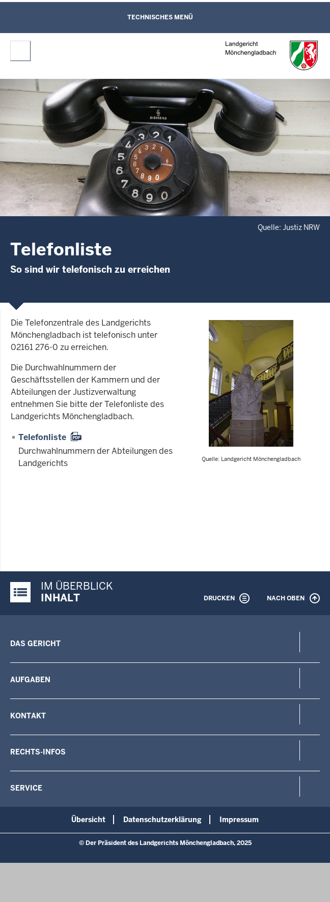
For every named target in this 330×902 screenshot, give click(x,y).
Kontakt (28, 715)
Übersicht (88, 819)
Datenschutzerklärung (162, 819)
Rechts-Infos (38, 751)
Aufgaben (30, 679)
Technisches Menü (160, 17)
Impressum (239, 819)
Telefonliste (42, 437)
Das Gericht (35, 643)
